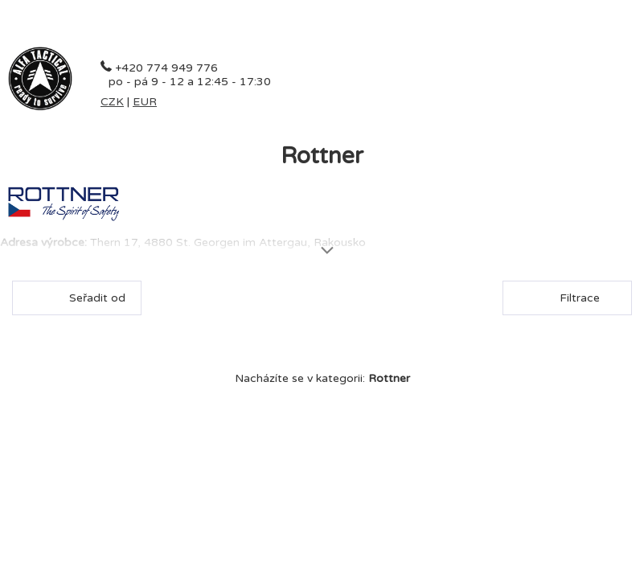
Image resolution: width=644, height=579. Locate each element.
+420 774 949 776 (166, 68)
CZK (112, 102)
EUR (145, 102)
